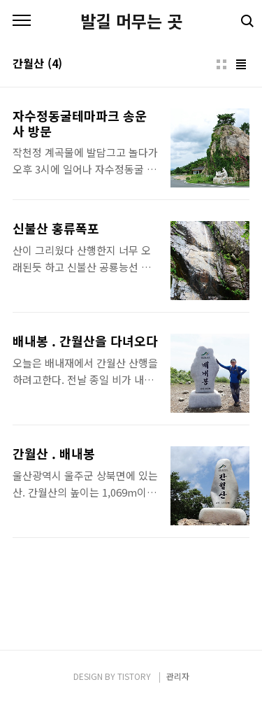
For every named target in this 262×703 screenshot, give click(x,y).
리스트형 (241, 64)
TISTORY (134, 676)
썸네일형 (221, 64)
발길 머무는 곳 (131, 20)
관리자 (177, 676)
